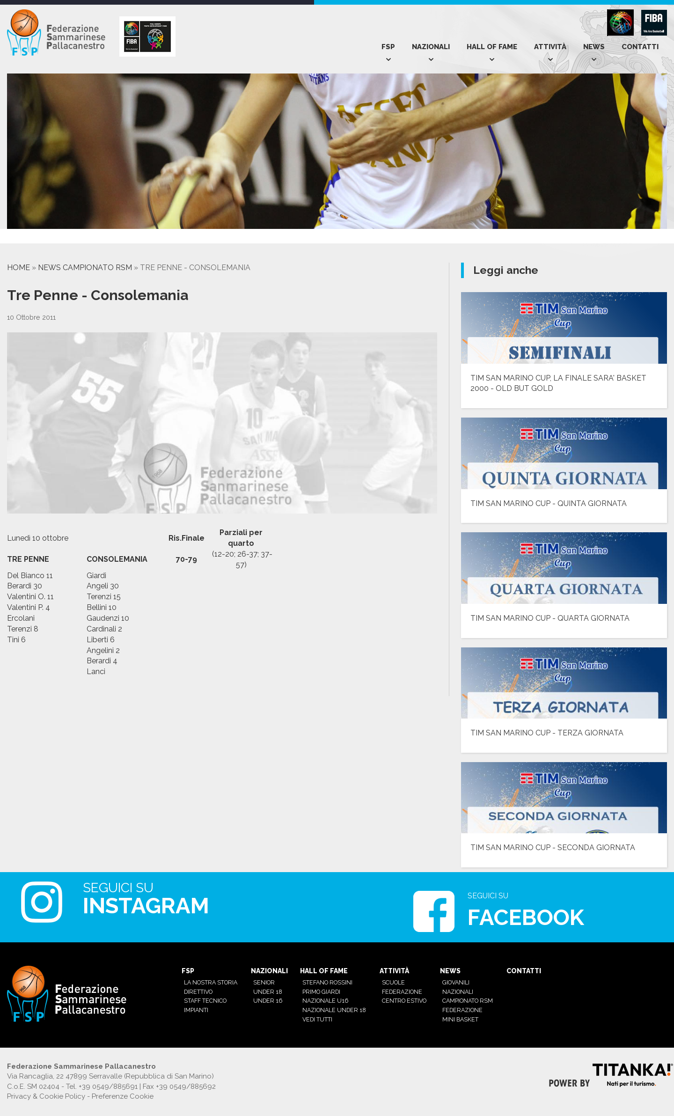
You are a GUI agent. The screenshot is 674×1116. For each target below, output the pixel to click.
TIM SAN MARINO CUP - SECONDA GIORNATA (552, 847)
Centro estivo (404, 1000)
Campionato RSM (467, 1000)
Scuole (393, 982)
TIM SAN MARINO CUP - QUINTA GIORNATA (548, 503)
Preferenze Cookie (123, 1096)
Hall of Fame (492, 47)
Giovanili (455, 982)
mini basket (460, 1019)
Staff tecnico (205, 1000)
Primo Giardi (321, 991)
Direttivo (198, 991)
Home (18, 267)
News (594, 47)
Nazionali (431, 47)
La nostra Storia (210, 982)
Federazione (402, 991)
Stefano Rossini (327, 982)
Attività (550, 47)
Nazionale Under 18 (334, 1009)
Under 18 (267, 991)
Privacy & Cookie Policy (46, 1096)
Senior (264, 982)
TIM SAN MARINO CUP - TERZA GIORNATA (546, 732)
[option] (54, 238)
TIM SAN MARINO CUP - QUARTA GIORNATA (550, 618)
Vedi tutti (317, 1019)
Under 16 (267, 1000)
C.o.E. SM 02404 (33, 1086)
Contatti (640, 47)
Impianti (196, 1009)
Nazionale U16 (325, 1000)
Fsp (388, 47)
